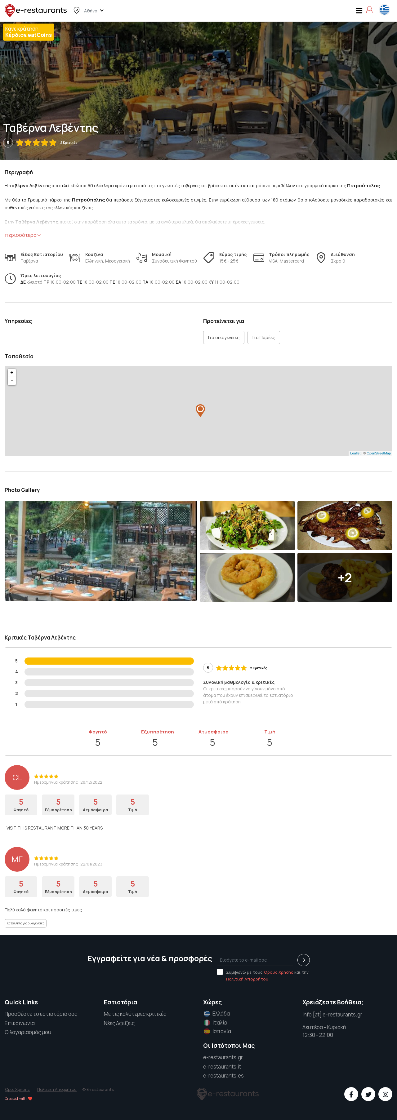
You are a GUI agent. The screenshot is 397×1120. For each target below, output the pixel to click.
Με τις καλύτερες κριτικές (135, 1014)
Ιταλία (215, 1023)
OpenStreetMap (379, 453)
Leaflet (355, 453)
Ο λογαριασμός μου (28, 1032)
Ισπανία (216, 1031)
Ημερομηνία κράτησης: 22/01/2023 (68, 864)
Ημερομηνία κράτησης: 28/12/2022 (68, 782)
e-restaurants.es (223, 1075)
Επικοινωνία (20, 1023)
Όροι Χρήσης (17, 1089)
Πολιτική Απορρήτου (247, 979)
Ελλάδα (216, 1014)
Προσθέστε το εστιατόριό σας (41, 1014)
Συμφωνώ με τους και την (263, 975)
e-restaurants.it (222, 1066)
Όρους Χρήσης (278, 972)
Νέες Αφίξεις (119, 1023)
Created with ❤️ (19, 1098)
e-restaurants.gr (223, 1057)
